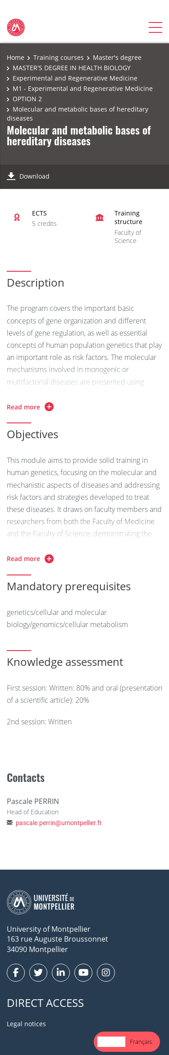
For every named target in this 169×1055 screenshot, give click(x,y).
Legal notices (26, 1023)
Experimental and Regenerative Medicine (75, 78)
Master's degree (117, 57)
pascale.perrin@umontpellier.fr (59, 822)
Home (15, 57)
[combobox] (111, 1042)
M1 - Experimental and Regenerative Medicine (83, 88)
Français (141, 1041)
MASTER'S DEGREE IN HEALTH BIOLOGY (72, 67)
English (111, 1041)
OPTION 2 (27, 98)
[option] (140, 1042)
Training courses (58, 57)
